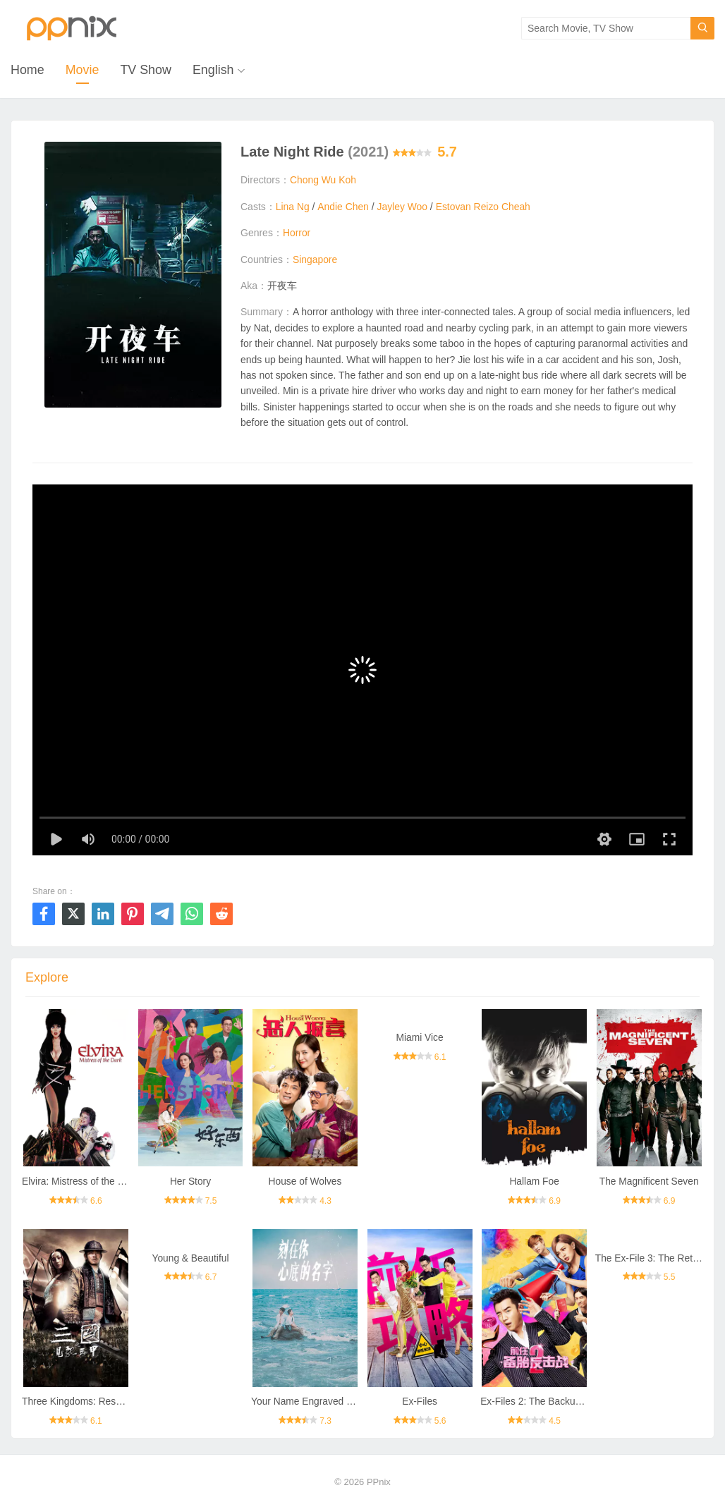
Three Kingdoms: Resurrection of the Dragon (120, 1402)
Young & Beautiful (191, 1258)
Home (27, 70)
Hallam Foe (534, 1181)
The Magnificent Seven (649, 1181)
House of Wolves (305, 1181)
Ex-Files (420, 1402)
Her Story (190, 1181)
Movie (82, 70)
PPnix (379, 1482)
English (214, 70)
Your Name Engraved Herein (314, 1402)
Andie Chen (343, 206)
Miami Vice (420, 1038)
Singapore (315, 259)
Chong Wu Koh (323, 180)
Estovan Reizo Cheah (484, 206)
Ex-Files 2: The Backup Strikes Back (560, 1402)
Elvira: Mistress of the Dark (81, 1181)
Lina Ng (293, 206)
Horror (297, 233)
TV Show (146, 70)
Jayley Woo (402, 206)
